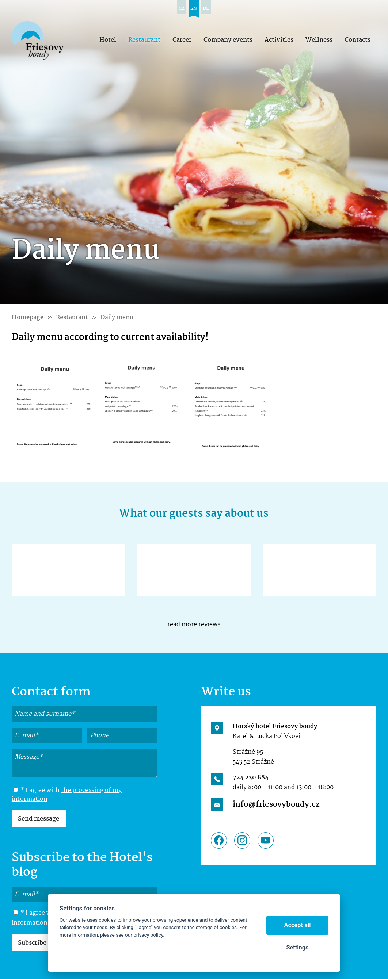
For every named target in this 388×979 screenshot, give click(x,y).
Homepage (27, 317)
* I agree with (67, 795)
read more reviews (193, 625)
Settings (297, 947)
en (193, 8)
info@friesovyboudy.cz (276, 804)
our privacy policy (144, 935)
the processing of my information (67, 794)
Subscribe (32, 943)
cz (182, 8)
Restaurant (72, 317)
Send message (38, 819)
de (206, 8)
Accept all (297, 925)
